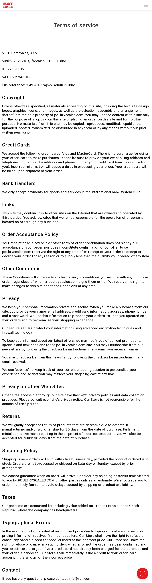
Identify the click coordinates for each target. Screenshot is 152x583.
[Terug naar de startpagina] (8, 6)
